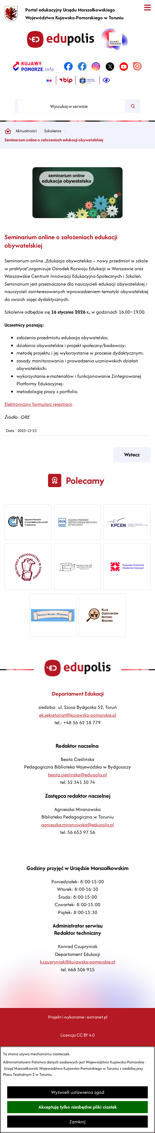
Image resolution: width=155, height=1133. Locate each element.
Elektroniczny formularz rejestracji (38, 404)
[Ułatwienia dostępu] (106, 80)
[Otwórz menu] (147, 7)
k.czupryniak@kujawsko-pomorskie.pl (77, 961)
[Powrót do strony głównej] (8, 131)
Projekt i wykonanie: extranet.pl (77, 1017)
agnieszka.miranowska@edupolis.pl (77, 824)
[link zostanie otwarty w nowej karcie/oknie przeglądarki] (33, 66)
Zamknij (77, 1121)
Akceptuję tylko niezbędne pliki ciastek (77, 1106)
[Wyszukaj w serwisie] (71, 106)
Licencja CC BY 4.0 (77, 1035)
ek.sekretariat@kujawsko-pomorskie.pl (77, 715)
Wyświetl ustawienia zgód (77, 1092)
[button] (77, 216)
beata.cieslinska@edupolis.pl (77, 774)
